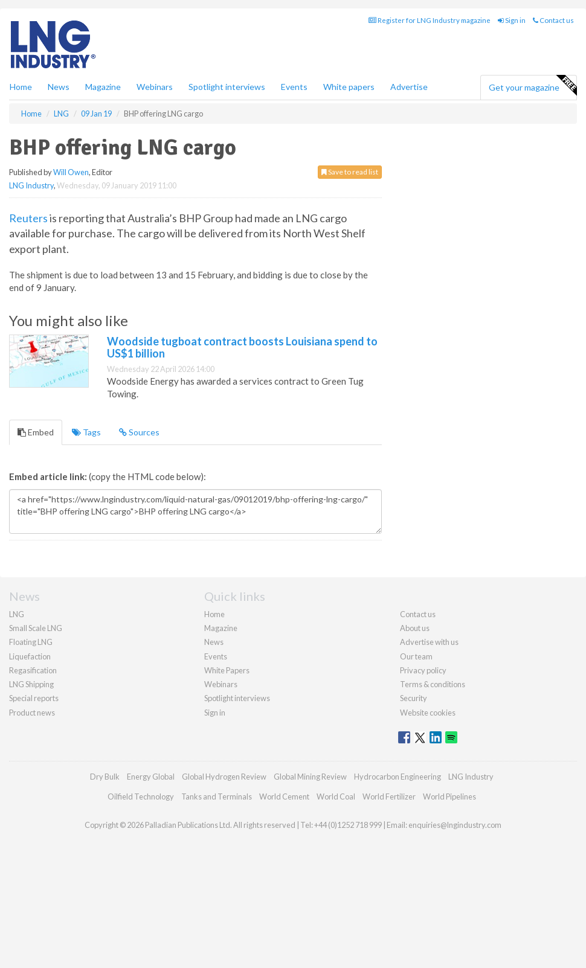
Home (21, 87)
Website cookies (428, 712)
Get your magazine (532, 85)
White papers (349, 87)
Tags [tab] (86, 432)
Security (413, 698)
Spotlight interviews (226, 87)
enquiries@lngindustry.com (454, 825)
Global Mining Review (310, 776)
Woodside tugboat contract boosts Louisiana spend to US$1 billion (242, 347)
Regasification (33, 670)
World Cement (284, 796)
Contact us (553, 20)
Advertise (409, 87)
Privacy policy (423, 670)
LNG (16, 614)
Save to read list (349, 171)
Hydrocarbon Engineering (397, 776)
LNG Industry (31, 185)
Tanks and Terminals (216, 796)
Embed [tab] (36, 432)
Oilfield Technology (141, 796)
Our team (416, 656)
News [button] (58, 87)
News (214, 642)
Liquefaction (30, 656)
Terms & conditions (432, 684)
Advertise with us (429, 642)
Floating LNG (31, 642)
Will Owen (71, 172)
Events (294, 87)
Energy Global (151, 776)
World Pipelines (449, 796)
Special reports (34, 698)
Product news (32, 712)
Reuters (28, 218)
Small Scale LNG (35, 628)
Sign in (512, 20)
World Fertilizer (389, 796)
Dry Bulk (105, 776)
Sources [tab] (139, 432)
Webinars (155, 87)
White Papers (227, 670)
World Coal (336, 796)
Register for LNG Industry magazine (430, 20)
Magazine (103, 87)
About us (415, 628)
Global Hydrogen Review (224, 776)
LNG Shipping (31, 684)
